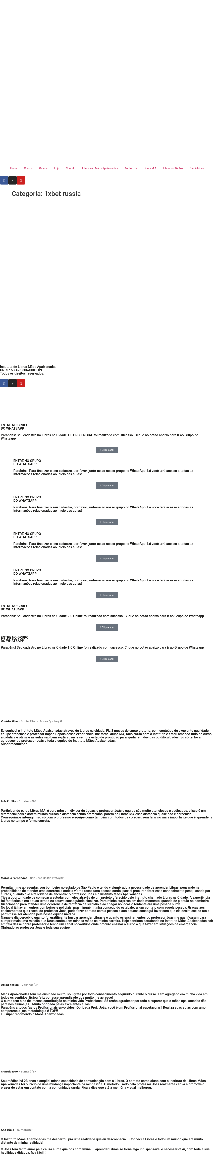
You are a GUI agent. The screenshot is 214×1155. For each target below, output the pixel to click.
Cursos (28, 168)
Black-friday (197, 168)
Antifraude (131, 168)
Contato (71, 168)
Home (13, 168)
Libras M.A (150, 168)
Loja (56, 168)
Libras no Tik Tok (173, 168)
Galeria (43, 168)
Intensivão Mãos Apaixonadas (100, 168)
